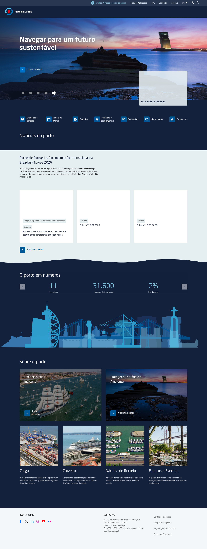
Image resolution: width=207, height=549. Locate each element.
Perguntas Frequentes (163, 523)
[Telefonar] (193, 2)
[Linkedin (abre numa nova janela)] (32, 521)
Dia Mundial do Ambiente (153, 102)
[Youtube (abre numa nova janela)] (44, 521)
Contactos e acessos (162, 517)
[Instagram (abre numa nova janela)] (38, 521)
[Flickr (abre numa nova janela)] (49, 521)
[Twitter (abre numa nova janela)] (26, 521)
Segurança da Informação (165, 528)
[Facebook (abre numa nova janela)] (20, 521)
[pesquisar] (198, 2)
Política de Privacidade (163, 534)
